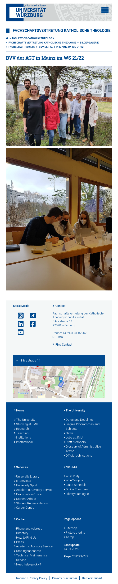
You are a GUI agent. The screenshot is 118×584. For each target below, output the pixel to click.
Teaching (21, 433)
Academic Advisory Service (33, 490)
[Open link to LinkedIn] (18, 324)
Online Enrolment (76, 489)
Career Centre (24, 508)
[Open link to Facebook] (30, 324)
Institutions (22, 438)
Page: (67, 556)
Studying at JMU (26, 424)
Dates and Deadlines (79, 420)
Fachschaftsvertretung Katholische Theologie (61, 31)
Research (21, 429)
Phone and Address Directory (28, 531)
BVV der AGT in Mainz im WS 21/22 (61, 46)
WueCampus (73, 480)
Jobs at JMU (73, 438)
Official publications (78, 456)
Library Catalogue (76, 494)
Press (19, 542)
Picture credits (74, 533)
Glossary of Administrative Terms (82, 449)
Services (21, 467)
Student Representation (31, 504)
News (68, 433)
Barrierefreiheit (92, 578)
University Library (26, 477)
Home (19, 411)
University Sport (25, 485)
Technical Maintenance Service (30, 558)
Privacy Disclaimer (64, 578)
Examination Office (27, 494)
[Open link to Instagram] (18, 316)
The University (24, 420)
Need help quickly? (27, 565)
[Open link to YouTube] (18, 332)
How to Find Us (25, 538)
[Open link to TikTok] (30, 316)
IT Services (22, 481)
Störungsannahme (27, 551)
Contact (60, 306)
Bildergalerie (89, 42)
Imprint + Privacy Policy (31, 578)
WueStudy (71, 476)
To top (69, 537)
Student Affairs (25, 499)
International (23, 442)
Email (60, 337)
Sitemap (70, 528)
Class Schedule (75, 485)
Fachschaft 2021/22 (22, 46)
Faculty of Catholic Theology (33, 38)
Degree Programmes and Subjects (82, 426)
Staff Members (75, 442)
